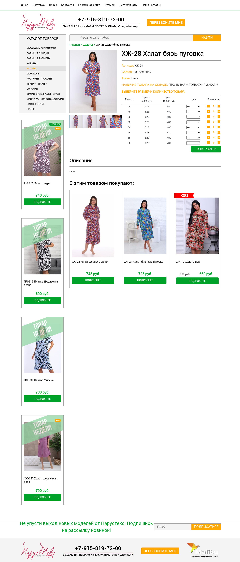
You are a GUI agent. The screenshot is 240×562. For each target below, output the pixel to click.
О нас (24, 5)
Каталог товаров (42, 39)
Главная (74, 44)
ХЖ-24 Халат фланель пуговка (143, 261)
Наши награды (151, 5)
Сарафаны (33, 73)
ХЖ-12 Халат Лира (188, 261)
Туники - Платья (37, 83)
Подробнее (42, 202)
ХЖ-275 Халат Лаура (37, 183)
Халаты (31, 68)
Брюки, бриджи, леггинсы (43, 93)
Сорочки (32, 88)
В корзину (206, 149)
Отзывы (110, 5)
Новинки (32, 63)
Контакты (67, 5)
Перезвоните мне (166, 23)
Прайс (53, 5)
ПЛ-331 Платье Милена (39, 380)
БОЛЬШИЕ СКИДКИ (38, 53)
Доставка (38, 5)
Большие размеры (38, 58)
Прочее (31, 109)
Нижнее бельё (35, 104)
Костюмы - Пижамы (39, 78)
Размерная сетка (89, 5)
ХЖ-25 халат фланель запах (90, 261)
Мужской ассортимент (41, 48)
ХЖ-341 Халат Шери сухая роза (40, 480)
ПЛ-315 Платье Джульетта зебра (41, 283)
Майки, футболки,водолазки (45, 99)
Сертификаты (128, 5)
